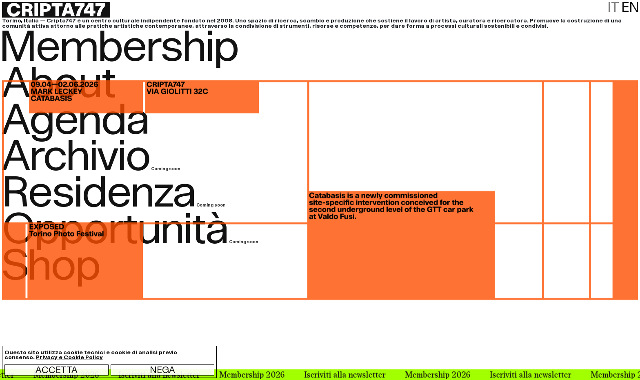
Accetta (57, 369)
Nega (162, 369)
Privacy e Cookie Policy (69, 357)
